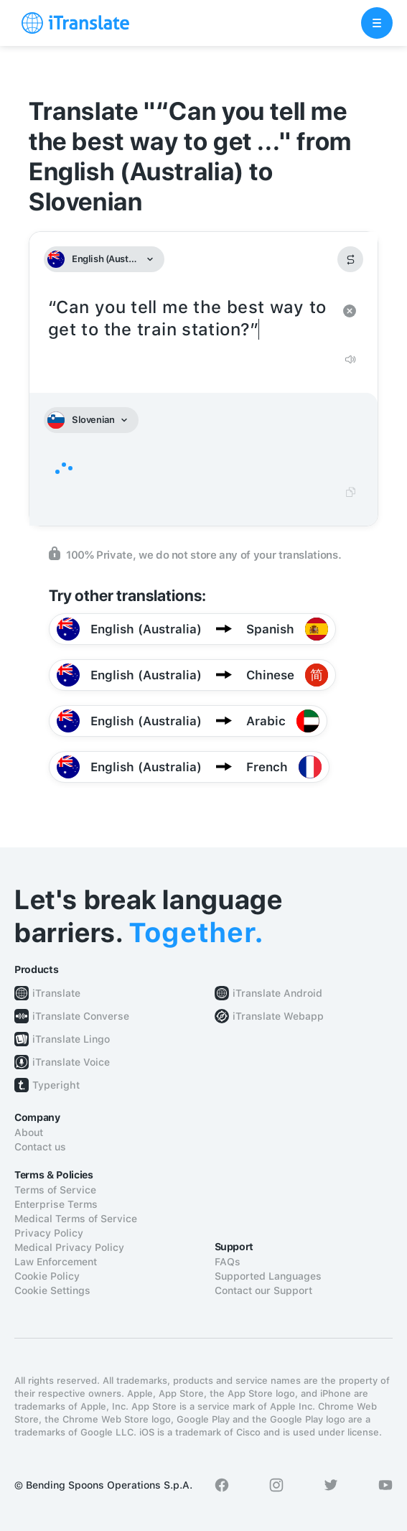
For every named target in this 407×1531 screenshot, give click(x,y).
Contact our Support (263, 1290)
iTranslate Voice (71, 1062)
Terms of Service (55, 1190)
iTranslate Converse (80, 1016)
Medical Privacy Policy (69, 1247)
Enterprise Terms (56, 1204)
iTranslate (56, 993)
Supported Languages (268, 1276)
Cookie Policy (47, 1276)
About (28, 1132)
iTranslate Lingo (71, 1039)
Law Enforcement (55, 1261)
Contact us (40, 1147)
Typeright (56, 1085)
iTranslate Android (277, 993)
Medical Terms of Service (75, 1218)
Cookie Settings (52, 1290)
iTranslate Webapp (278, 1016)
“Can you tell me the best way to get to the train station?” (189, 319)
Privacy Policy (48, 1233)
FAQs (227, 1261)
